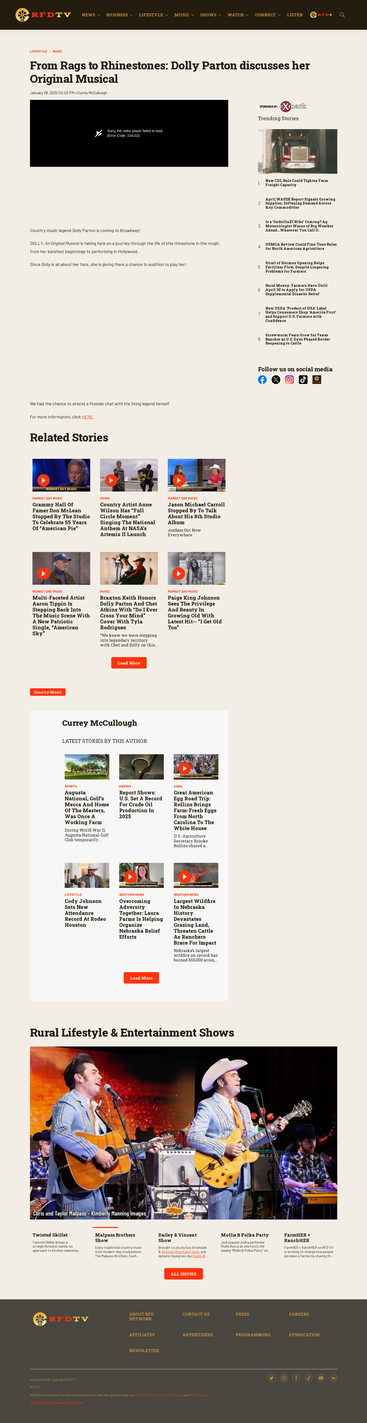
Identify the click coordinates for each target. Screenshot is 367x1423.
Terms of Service (169, 1395)
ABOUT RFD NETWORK (141, 1316)
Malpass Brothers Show (115, 1237)
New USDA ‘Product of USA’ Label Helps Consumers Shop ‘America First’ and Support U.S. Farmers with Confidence (300, 314)
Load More (129, 663)
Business (117, 14)
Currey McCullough (99, 722)
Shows (208, 14)
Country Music (48, 692)
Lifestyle (151, 14)
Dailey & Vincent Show (177, 1237)
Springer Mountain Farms (180, 1251)
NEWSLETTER (144, 1350)
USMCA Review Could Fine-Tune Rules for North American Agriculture (301, 246)
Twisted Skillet (50, 1235)
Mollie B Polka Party (245, 1235)
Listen (295, 14)
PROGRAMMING (253, 1334)
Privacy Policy (145, 1395)
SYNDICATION (304, 1334)
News (88, 14)
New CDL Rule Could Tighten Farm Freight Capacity (296, 183)
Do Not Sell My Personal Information (56, 1402)
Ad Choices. (199, 1395)
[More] (98, 15)
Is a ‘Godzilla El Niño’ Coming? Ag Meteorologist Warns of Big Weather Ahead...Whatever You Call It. (299, 226)
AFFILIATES (142, 1334)
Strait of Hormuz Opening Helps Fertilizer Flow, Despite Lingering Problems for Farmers (297, 267)
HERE (87, 416)
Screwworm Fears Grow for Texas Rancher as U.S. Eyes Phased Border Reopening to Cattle (297, 339)
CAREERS (299, 1314)
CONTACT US (196, 1314)
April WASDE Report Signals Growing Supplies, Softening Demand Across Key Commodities (300, 203)
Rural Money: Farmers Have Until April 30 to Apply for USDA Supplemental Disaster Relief (296, 290)
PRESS (242, 1314)
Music (181, 14)
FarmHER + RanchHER (297, 1237)
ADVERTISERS (197, 1334)
